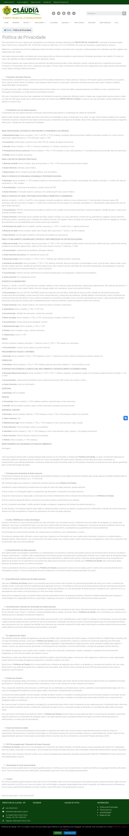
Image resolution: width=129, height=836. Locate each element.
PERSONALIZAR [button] (70, 833)
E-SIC (116, 22)
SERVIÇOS (66, 22)
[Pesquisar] (124, 13)
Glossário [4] (47, 2)
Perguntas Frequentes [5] (60, 2)
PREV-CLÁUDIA (79, 22)
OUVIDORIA (91, 22)
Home (7, 30)
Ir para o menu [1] (9, 2)
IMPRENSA (15, 22)
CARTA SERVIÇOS (105, 22)
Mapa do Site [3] (35, 2)
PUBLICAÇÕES (40, 22)
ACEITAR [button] (58, 833)
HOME (6, 22)
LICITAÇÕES (54, 22)
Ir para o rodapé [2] (22, 2)
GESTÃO (27, 22)
